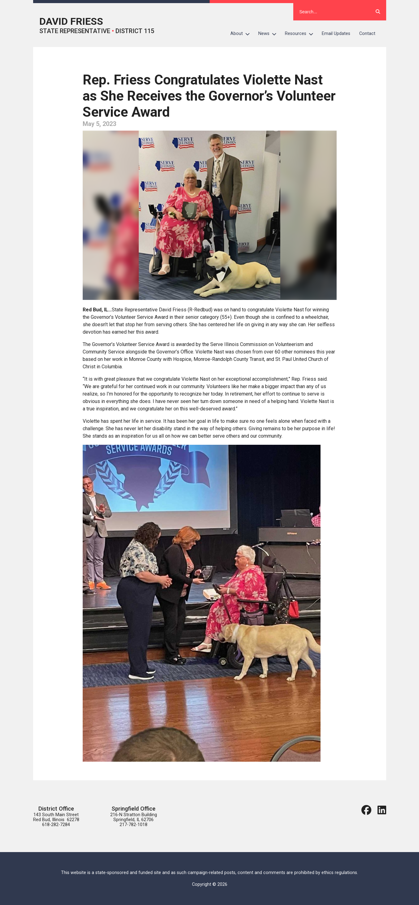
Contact (367, 33)
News (269, 34)
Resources (301, 34)
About (242, 34)
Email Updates (336, 33)
